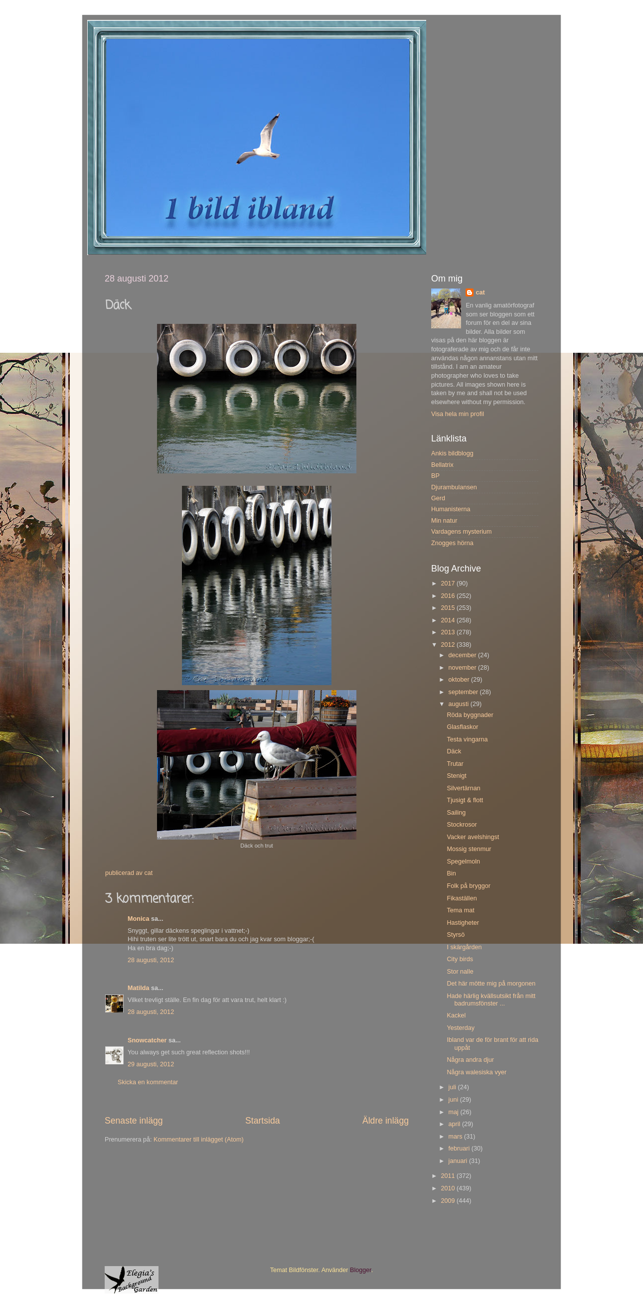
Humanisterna (450, 509)
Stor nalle (460, 971)
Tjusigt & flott (465, 800)
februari (460, 1148)
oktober (460, 679)
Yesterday (461, 1027)
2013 (449, 632)
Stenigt (456, 775)
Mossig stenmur (469, 849)
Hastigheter (463, 922)
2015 (449, 607)
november (464, 667)
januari (459, 1160)
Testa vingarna (467, 739)
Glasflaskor (462, 726)
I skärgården (464, 947)
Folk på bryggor (468, 885)
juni (454, 1099)
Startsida (262, 1121)
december (464, 655)
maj (455, 1112)
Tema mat (460, 910)
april (455, 1124)
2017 (449, 583)
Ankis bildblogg (452, 453)
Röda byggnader (470, 715)
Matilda (138, 988)
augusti (460, 704)
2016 (449, 595)
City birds (460, 959)
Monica (138, 918)
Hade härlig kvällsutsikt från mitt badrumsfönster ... (491, 1000)
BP (435, 475)
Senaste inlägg (134, 1121)
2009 (449, 1200)
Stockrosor (462, 824)
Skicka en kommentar (148, 1082)
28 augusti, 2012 (151, 960)
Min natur (444, 520)
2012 (449, 644)
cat (480, 292)
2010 (449, 1188)
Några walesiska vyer (476, 1072)
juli (453, 1087)
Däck (454, 751)
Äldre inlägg (385, 1121)
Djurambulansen (454, 487)
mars (456, 1136)
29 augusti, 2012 (151, 1064)
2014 (449, 620)
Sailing (456, 812)
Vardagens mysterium (461, 531)
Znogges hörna (452, 543)
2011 (449, 1175)
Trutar (455, 763)
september (464, 692)
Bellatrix (442, 464)
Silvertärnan (463, 788)
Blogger (360, 1270)
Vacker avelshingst (473, 837)
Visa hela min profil (457, 414)
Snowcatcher (147, 1040)
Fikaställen (462, 898)
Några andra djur (470, 1059)
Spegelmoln (463, 861)
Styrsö (456, 934)
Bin (451, 873)
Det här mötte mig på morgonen (491, 983)
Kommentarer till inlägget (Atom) (199, 1139)
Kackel (456, 1015)
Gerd (438, 498)
